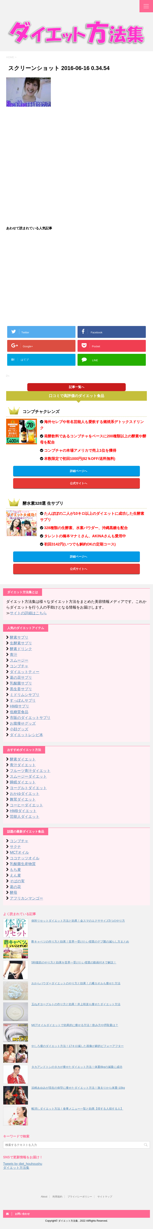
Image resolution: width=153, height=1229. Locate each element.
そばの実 (17, 881)
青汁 (13, 655)
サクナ (15, 847)
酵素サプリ (19, 637)
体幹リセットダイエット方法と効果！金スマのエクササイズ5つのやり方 (78, 920)
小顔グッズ (19, 729)
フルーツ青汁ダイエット (30, 771)
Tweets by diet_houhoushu (22, 1164)
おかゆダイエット (24, 794)
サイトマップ (104, 1196)
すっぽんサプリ (23, 700)
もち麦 (15, 870)
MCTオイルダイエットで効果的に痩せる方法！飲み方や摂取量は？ (74, 1025)
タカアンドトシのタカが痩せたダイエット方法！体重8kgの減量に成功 (76, 1066)
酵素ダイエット (23, 759)
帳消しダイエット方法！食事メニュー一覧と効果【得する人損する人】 (77, 1108)
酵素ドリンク (21, 649)
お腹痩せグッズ (23, 723)
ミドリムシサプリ (24, 695)
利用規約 (57, 1196)
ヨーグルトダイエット (28, 788)
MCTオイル (19, 852)
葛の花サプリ (21, 678)
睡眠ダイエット (23, 782)
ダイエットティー (24, 672)
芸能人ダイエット (24, 817)
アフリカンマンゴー (26, 898)
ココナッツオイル (24, 858)
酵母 (13, 893)
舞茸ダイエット (23, 799)
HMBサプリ (19, 706)
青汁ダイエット (23, 765)
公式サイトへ (78, 483)
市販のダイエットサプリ (30, 718)
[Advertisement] (76, 139)
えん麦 (15, 875)
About (44, 1196)
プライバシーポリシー (79, 1196)
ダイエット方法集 (16, 1167)
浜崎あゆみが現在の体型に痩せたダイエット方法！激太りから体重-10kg (78, 1087)
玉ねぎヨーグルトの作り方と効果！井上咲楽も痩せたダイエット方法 (75, 1004)
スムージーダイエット (28, 776)
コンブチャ (19, 666)
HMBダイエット (23, 811)
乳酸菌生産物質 (23, 864)
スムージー (19, 660)
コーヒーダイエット (26, 805)
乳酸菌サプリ (21, 683)
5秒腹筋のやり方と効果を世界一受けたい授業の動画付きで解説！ (73, 962)
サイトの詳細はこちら (28, 613)
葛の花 (15, 887)
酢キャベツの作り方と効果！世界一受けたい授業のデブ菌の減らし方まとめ (80, 941)
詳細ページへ (78, 471)
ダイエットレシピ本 (26, 735)
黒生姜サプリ (21, 689)
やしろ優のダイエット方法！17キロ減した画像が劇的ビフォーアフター (77, 1046)
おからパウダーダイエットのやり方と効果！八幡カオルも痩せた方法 (75, 983)
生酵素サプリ (21, 643)
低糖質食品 (19, 712)
